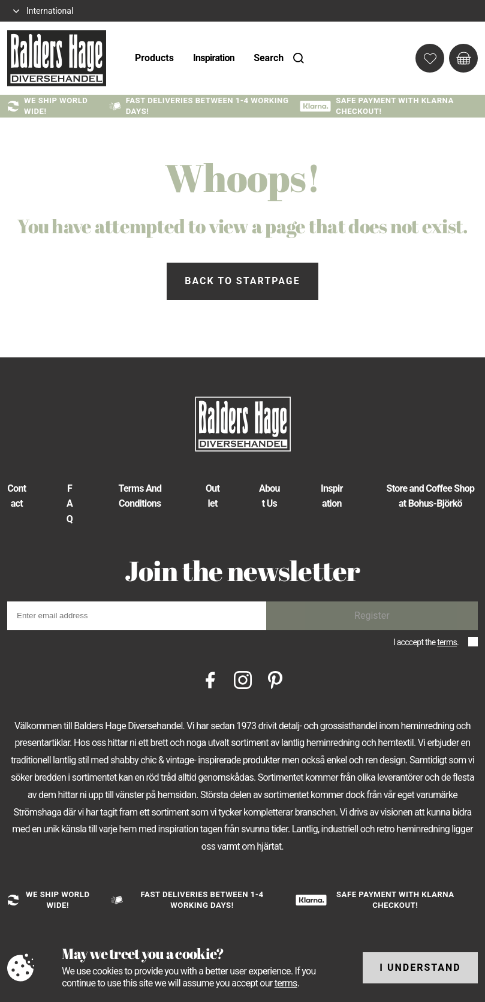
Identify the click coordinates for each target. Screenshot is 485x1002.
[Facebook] (210, 679)
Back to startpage (242, 281)
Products (154, 58)
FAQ (70, 504)
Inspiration (213, 58)
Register (372, 615)
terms (447, 642)
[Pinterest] (275, 679)
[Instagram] (243, 679)
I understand (420, 967)
